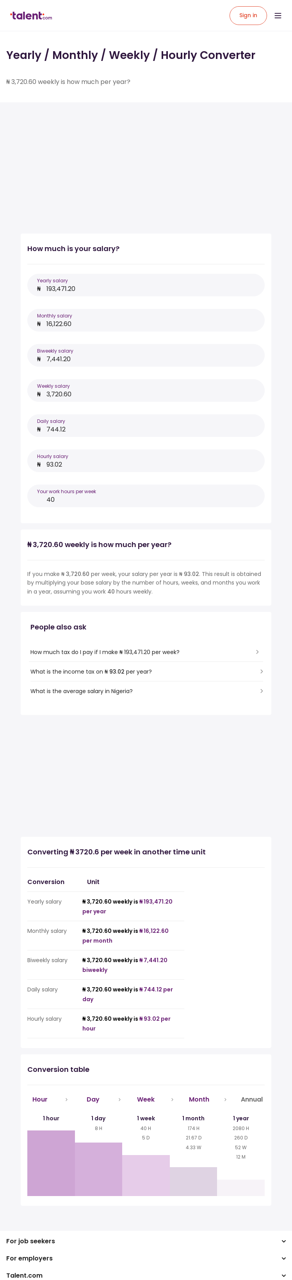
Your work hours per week (66, 491)
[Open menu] (278, 15)
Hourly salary (52, 456)
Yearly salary (52, 280)
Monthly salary (54, 315)
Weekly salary (53, 386)
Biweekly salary (55, 351)
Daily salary (51, 421)
